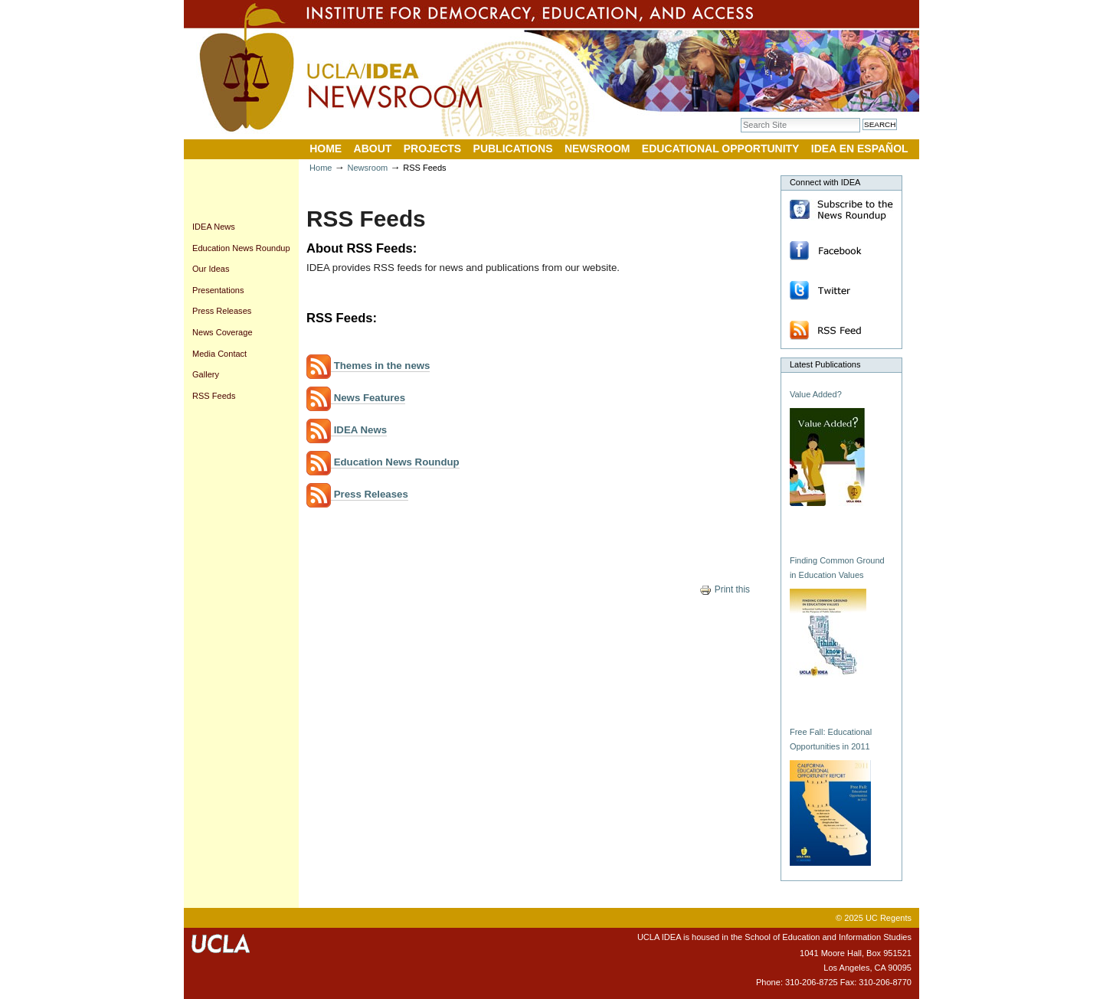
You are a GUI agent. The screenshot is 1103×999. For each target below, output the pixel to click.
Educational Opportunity (721, 148)
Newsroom (597, 148)
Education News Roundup (383, 462)
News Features (355, 398)
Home (325, 148)
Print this (724, 589)
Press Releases (357, 494)
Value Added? (816, 394)
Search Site (740, 117)
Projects (432, 148)
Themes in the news (368, 366)
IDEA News (346, 430)
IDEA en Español (859, 148)
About (373, 148)
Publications (513, 148)
